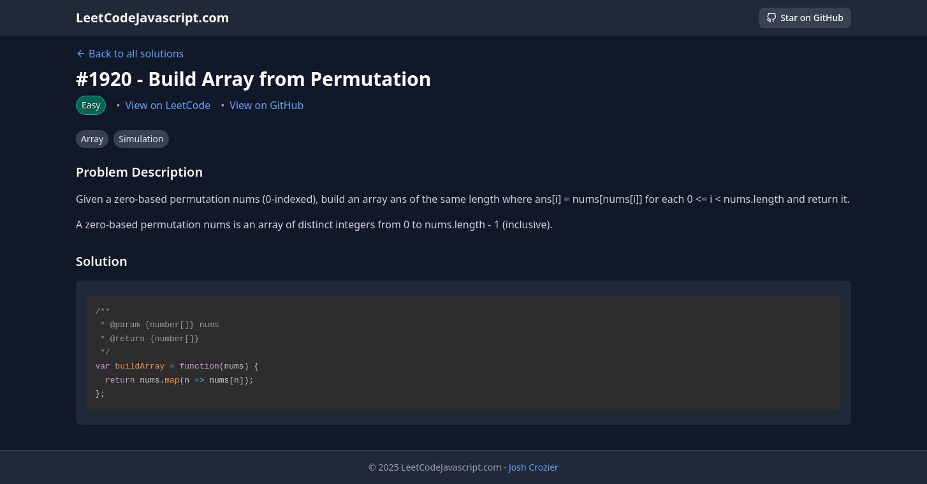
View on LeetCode (168, 105)
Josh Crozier (533, 467)
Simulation (141, 139)
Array (92, 139)
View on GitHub (266, 105)
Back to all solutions (130, 54)
